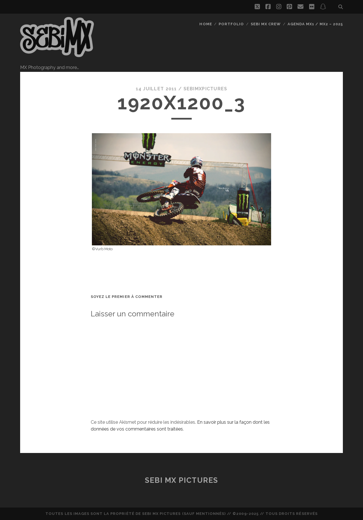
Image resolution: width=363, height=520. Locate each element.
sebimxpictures (205, 88)
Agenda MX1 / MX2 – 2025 (315, 24)
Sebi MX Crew (266, 24)
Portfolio (231, 24)
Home (205, 24)
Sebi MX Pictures (181, 480)
